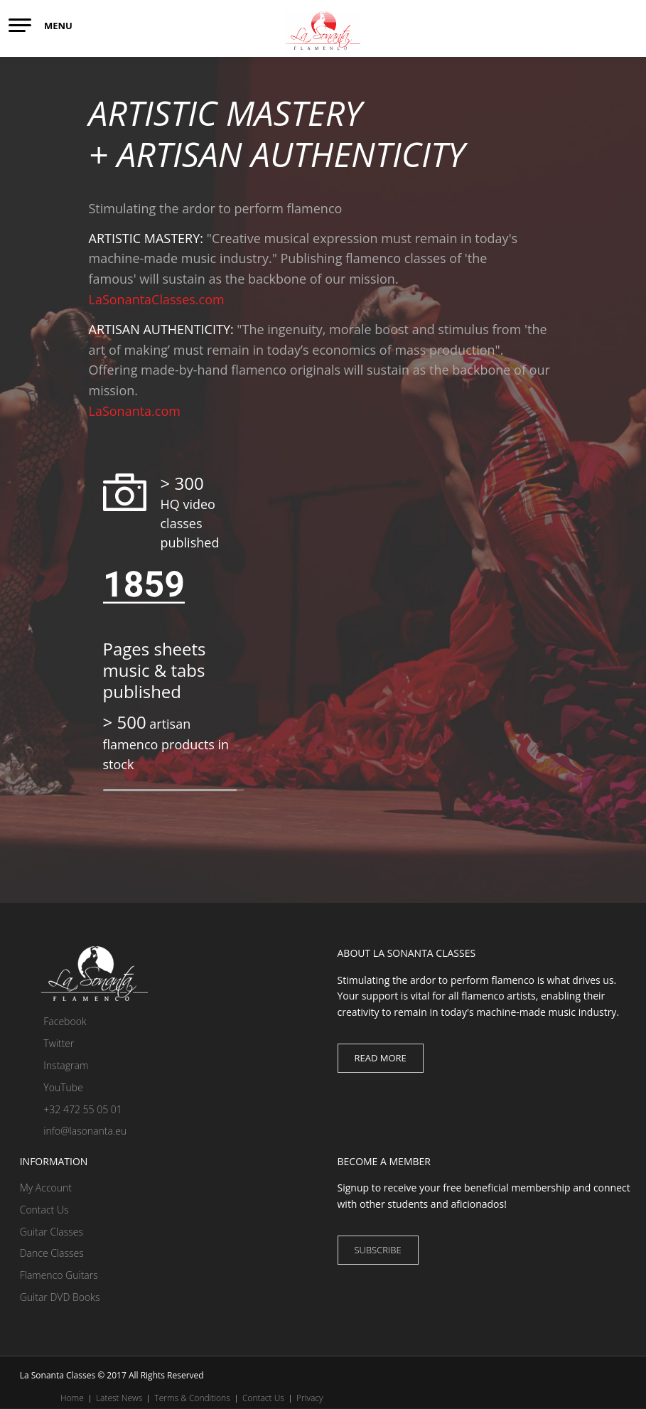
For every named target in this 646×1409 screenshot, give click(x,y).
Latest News (119, 1398)
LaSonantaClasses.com (157, 299)
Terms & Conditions (192, 1398)
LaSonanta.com (135, 410)
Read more (381, 1057)
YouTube (51, 1087)
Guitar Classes (51, 1231)
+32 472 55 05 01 (71, 1109)
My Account (46, 1187)
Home (72, 1398)
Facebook (53, 1021)
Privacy (309, 1398)
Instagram (54, 1065)
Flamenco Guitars (59, 1275)
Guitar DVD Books (60, 1297)
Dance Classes (52, 1253)
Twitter (47, 1043)
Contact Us (44, 1209)
